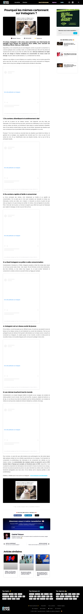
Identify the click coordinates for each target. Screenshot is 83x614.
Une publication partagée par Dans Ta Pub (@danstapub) (16, 113)
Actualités (17, 2)
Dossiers (25, 2)
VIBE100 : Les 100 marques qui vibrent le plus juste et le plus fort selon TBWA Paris (10, 572)
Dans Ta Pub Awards (44, 2)
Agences (54, 2)
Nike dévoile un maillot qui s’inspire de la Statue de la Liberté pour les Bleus (26, 573)
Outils (61, 2)
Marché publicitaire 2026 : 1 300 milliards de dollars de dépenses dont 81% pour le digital (42, 574)
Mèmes (27, 506)
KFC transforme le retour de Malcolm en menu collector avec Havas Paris (69, 44)
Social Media (32, 506)
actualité (18, 506)
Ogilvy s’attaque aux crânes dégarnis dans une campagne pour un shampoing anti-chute (70, 65)
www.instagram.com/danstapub (38, 475)
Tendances (39, 38)
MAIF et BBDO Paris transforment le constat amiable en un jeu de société (70, 54)
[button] (78, 2)
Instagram (23, 506)
